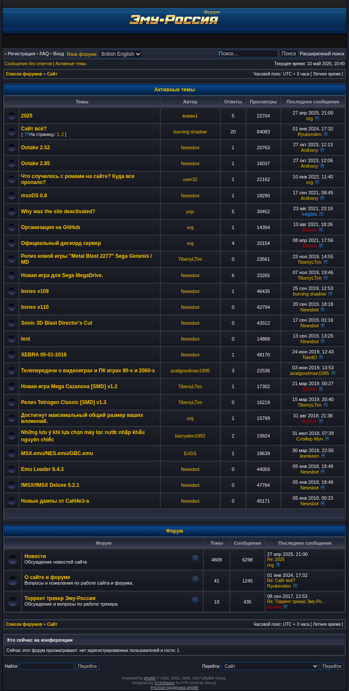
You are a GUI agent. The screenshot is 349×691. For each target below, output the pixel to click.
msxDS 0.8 (34, 196)
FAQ (44, 53)
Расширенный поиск (322, 53)
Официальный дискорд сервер (61, 243)
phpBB (149, 678)
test (25, 339)
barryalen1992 (190, 435)
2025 (27, 116)
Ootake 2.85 (35, 163)
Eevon (309, 229)
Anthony (309, 150)
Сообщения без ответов (28, 63)
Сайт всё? (34, 129)
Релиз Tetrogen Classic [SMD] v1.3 (63, 402)
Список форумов (24, 74)
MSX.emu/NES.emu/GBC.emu (57, 453)
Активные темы (70, 63)
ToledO (309, 357)
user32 (190, 179)
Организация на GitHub (50, 227)
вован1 (190, 115)
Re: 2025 (276, 559)
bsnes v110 (35, 307)
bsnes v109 (35, 291)
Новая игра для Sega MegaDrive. (62, 275)
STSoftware (164, 683)
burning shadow (190, 131)
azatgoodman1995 (190, 370)
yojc (190, 211)
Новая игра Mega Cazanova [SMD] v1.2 (69, 386)
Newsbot (190, 147)
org (309, 118)
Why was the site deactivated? (58, 211)
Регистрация (21, 53)
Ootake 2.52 (35, 148)
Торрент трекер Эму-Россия (59, 598)
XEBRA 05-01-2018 (43, 355)
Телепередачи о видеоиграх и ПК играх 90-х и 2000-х (88, 371)
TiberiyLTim (190, 259)
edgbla (309, 214)
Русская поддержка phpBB (175, 687)
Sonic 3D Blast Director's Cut (56, 323)
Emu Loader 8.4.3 (42, 469)
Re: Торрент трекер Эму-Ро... (296, 601)
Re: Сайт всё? (281, 580)
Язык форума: (81, 54)
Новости (35, 556)
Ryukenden (310, 134)
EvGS (190, 453)
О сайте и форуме (47, 577)
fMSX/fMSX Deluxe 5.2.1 (50, 485)
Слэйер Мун (309, 438)
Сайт (52, 74)
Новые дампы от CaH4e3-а (55, 501)
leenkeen (309, 456)
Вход (58, 53)
